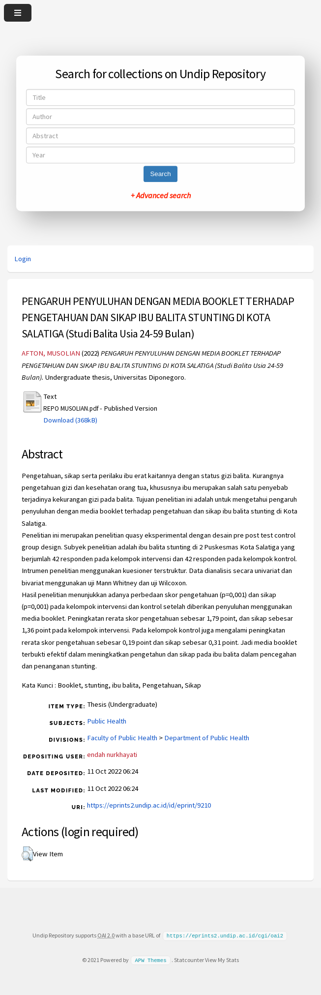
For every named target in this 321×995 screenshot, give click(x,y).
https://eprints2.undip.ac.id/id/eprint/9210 (149, 805)
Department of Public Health (206, 737)
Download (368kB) (70, 420)
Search (160, 174)
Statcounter (189, 959)
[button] (27, 853)
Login (22, 258)
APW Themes (150, 959)
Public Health (106, 721)
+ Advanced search (161, 195)
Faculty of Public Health (122, 737)
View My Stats (222, 959)
